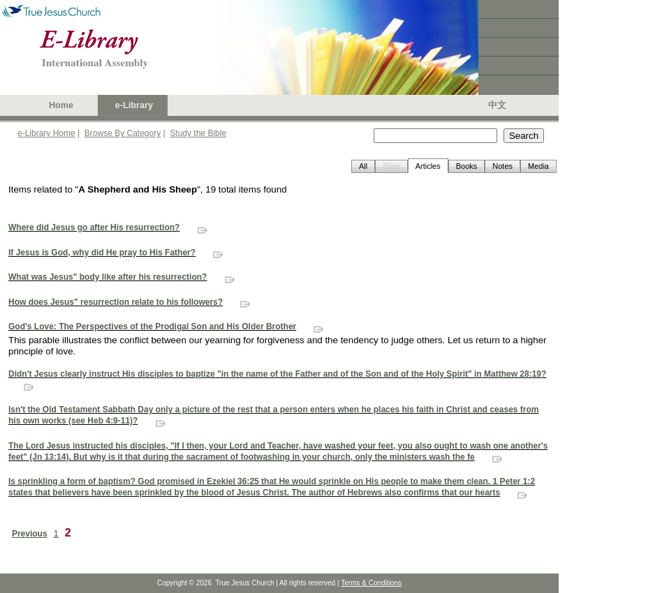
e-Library (134, 105)
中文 (497, 105)
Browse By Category (122, 133)
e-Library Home (46, 133)
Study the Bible (198, 133)
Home (61, 105)
